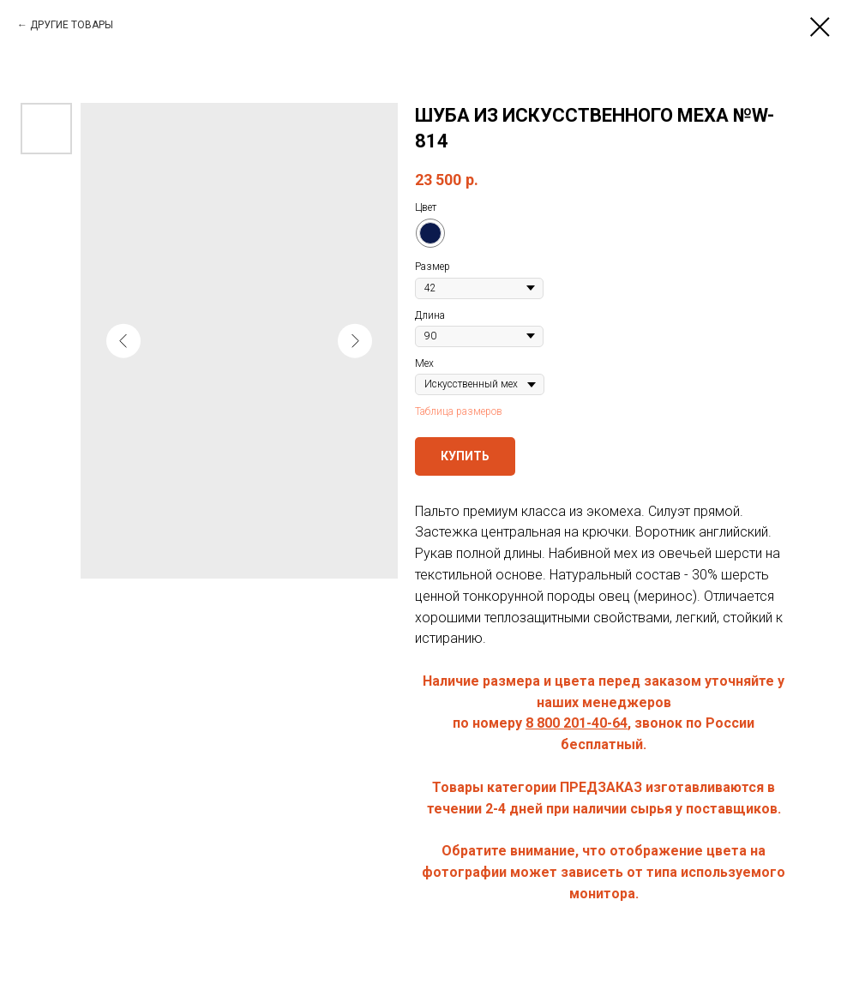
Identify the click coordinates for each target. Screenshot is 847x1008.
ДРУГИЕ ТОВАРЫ (71, 25)
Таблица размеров (458, 411)
